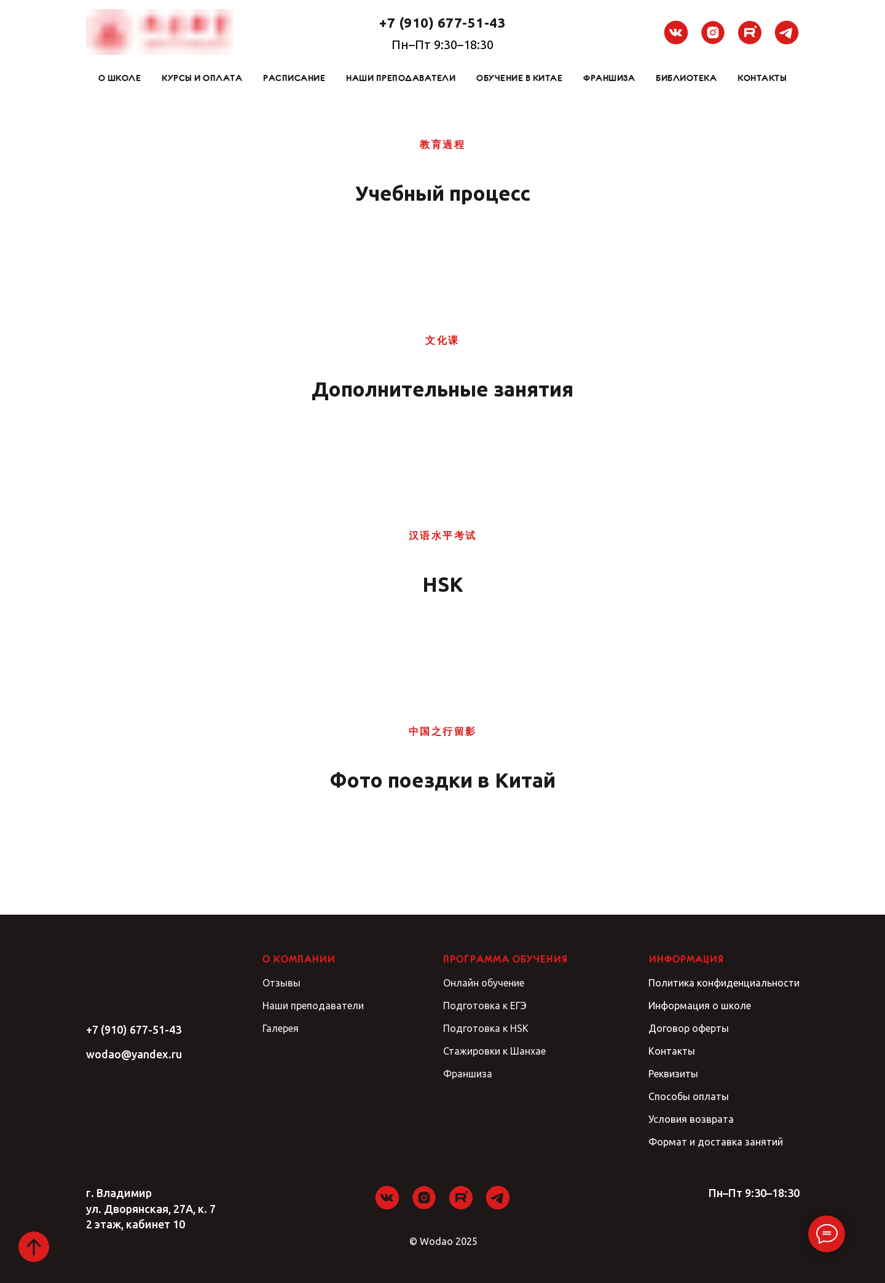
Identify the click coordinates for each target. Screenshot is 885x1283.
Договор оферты (688, 1028)
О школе (119, 78)
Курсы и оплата (202, 78)
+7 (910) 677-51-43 (133, 1029)
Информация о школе (699, 1005)
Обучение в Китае (519, 78)
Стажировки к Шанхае (494, 1050)
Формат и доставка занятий (715, 1141)
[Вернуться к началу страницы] (33, 1246)
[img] (134, 982)
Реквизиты (673, 1073)
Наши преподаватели (400, 78)
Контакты (762, 78)
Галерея (280, 1028)
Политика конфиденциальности (724, 982)
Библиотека (686, 78)
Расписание (294, 78)
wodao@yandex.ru (134, 1054)
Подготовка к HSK (486, 1028)
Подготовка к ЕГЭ (485, 1005)
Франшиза (609, 78)
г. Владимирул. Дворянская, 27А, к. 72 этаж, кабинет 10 (151, 1208)
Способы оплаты (688, 1096)
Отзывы (281, 982)
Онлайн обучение (483, 982)
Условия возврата (691, 1119)
